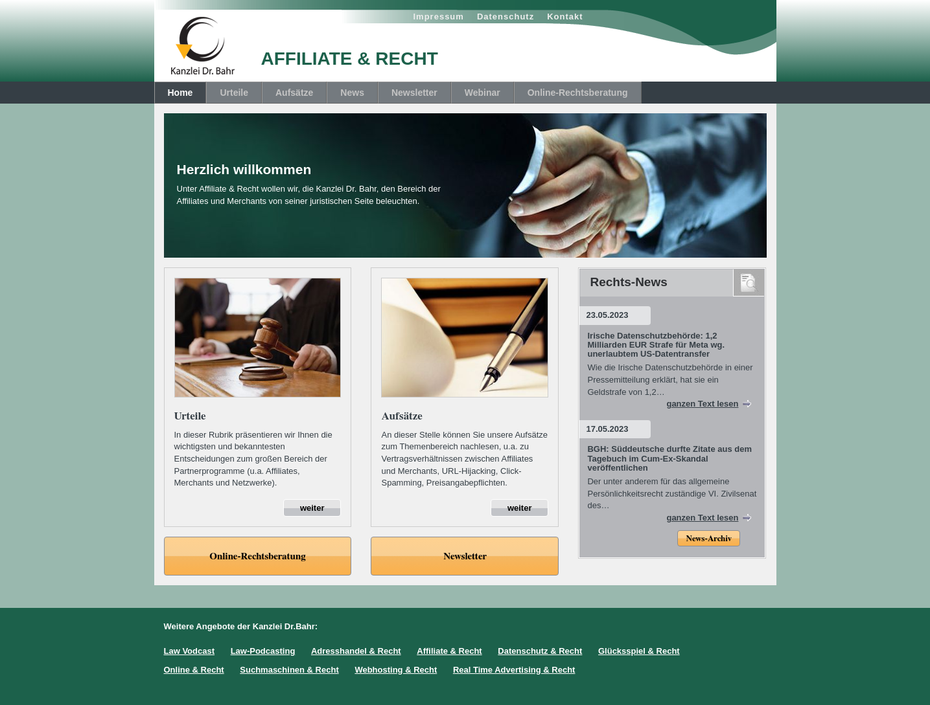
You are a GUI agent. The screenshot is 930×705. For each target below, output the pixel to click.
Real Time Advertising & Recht (514, 670)
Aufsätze (294, 92)
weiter (312, 508)
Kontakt (565, 16)
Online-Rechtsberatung (578, 92)
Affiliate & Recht (449, 651)
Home (180, 92)
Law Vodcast (189, 651)
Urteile (234, 92)
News (352, 92)
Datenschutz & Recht (540, 651)
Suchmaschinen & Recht (289, 670)
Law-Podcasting (263, 651)
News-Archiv (708, 539)
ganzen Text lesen (702, 403)
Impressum (438, 16)
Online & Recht (194, 670)
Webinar (482, 92)
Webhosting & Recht (396, 670)
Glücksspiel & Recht (639, 651)
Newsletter (414, 92)
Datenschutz (505, 16)
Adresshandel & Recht (356, 651)
